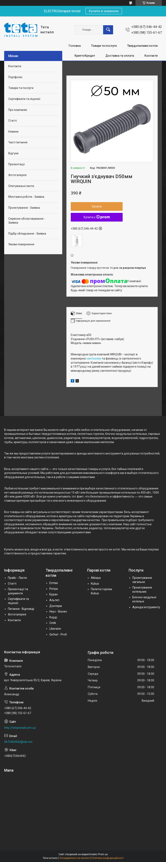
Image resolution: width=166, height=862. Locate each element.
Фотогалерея (17, 175)
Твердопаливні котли (142, 45)
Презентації (16, 164)
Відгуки (13, 153)
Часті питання (17, 142)
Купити (97, 206)
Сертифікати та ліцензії (24, 99)
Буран (53, 594)
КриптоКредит (84, 55)
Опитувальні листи (21, 186)
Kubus (95, 583)
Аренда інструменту (146, 607)
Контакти (151, 55)
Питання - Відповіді (21, 608)
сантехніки (94, 358)
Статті (12, 120)
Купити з (97, 217)
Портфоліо (15, 77)
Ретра (53, 588)
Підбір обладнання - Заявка (27, 233)
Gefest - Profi (58, 634)
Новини (13, 131)
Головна (75, 45)
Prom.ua (103, 854)
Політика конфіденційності (107, 858)
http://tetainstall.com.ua (20, 727)
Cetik (52, 623)
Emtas (53, 583)
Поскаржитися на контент (74, 858)
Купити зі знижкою (104, 11)
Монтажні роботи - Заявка (26, 196)
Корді (53, 617)
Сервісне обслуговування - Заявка (26, 220)
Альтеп (54, 600)
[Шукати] (108, 29)
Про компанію (17, 109)
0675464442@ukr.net (18, 741)
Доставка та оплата (119, 55)
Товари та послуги (104, 45)
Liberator (55, 628)
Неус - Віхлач (58, 611)
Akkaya (96, 577)
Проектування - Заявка (24, 207)
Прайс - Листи (17, 577)
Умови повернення (21, 244)
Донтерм (55, 606)
